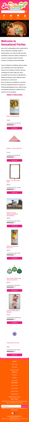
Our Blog (14, 377)
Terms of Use (14, 385)
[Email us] (12, 413)
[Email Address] (11, 406)
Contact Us (14, 380)
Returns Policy (14, 391)
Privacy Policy (14, 388)
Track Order (14, 367)
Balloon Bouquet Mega (13, 116)
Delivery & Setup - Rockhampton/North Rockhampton (12, 214)
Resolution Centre (14, 370)
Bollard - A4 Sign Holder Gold (13, 181)
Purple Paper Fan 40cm (13, 343)
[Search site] (26, 11)
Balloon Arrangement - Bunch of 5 (13, 246)
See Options (14, 128)
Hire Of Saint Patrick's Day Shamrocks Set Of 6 (14, 279)
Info (15, 124)
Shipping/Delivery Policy (14, 396)
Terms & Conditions (20, 408)
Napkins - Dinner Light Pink (14, 148)
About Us (14, 374)
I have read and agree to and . (14, 409)
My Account (14, 364)
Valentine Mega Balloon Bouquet (13, 311)
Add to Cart (14, 160)
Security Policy (14, 394)
